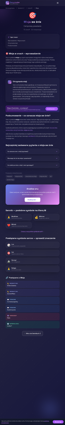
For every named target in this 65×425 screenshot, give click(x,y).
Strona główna (10, 8)
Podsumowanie (12, 45)
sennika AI (31, 136)
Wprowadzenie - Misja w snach (16, 40)
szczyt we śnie (18, 130)
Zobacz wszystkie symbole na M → (32, 231)
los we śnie (53, 128)
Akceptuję (58, 422)
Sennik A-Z (21, 8)
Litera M (30, 8)
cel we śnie (9, 130)
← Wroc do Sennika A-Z (32, 333)
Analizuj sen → (51, 109)
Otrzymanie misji (13, 43)
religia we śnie (28, 130)
